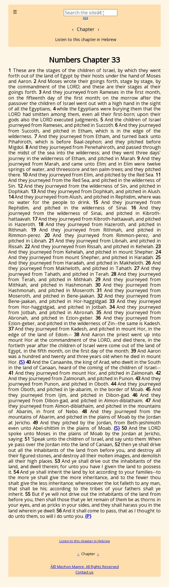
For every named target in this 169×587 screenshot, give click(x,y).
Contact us (84, 572)
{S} (22, 362)
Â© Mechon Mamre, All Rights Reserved (84, 566)
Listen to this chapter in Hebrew (85, 39)
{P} (88, 516)
